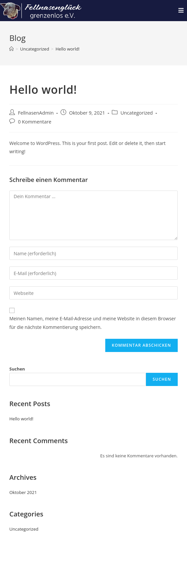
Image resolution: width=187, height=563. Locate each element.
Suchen (17, 369)
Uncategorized (136, 113)
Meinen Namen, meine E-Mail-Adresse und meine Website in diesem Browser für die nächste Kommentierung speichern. (92, 322)
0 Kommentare (34, 122)
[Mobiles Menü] (181, 10)
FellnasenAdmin (36, 113)
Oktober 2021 (23, 492)
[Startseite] (11, 49)
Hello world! (68, 49)
